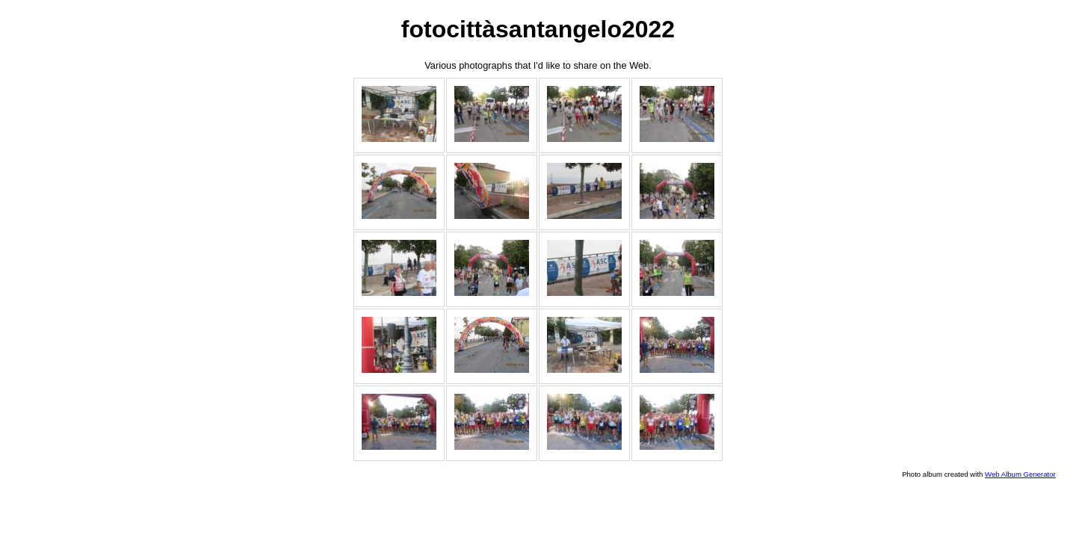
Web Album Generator (1020, 474)
